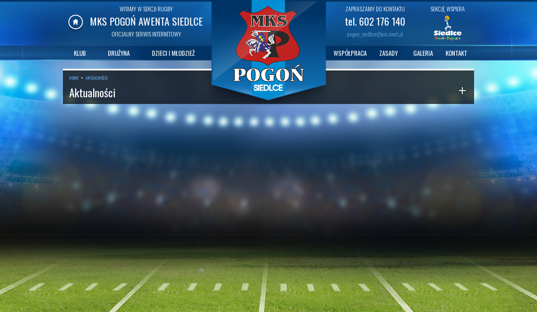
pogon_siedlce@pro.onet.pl (375, 33)
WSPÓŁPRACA (350, 52)
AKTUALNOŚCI (97, 78)
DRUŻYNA (119, 52)
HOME (73, 78)
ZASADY (388, 52)
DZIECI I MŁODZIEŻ (173, 52)
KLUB (80, 52)
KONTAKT (456, 52)
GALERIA (423, 52)
